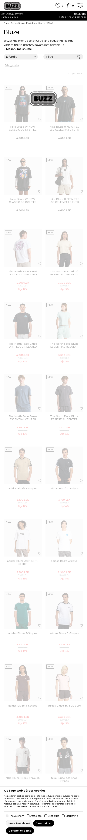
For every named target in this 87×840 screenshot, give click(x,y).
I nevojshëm (16, 815)
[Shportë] (69, 7)
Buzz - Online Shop (14, 23)
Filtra (63, 57)
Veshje (41, 23)
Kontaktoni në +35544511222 (43, 14)
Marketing (71, 815)
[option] (43, 16)
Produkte (30, 23)
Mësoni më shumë (19, 49)
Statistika (53, 815)
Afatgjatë (36, 815)
